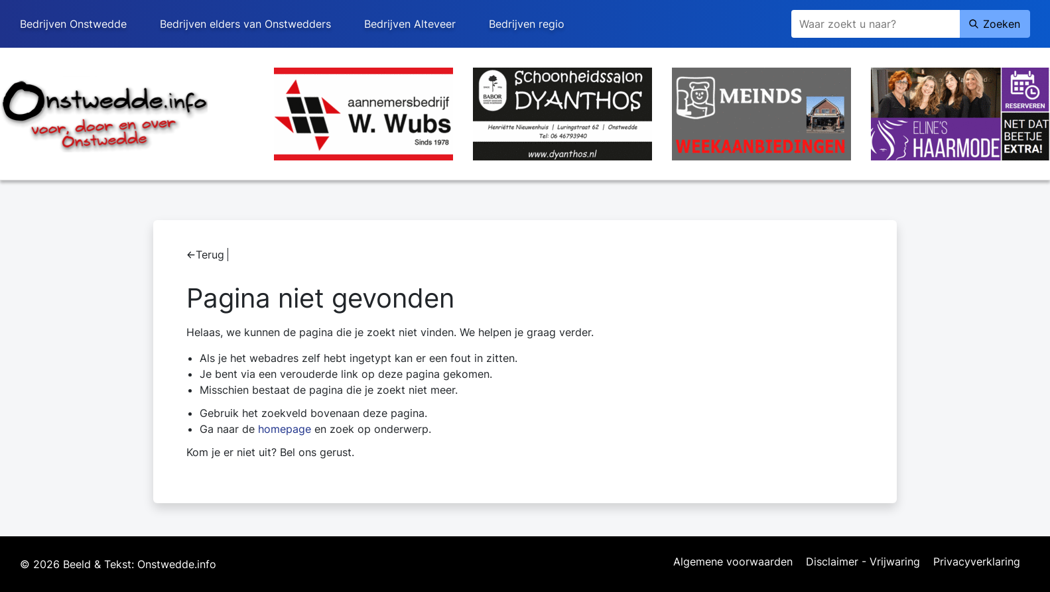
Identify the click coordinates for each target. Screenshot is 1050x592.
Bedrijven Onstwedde (73, 23)
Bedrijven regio (526, 23)
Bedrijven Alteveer (410, 23)
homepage (284, 429)
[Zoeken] (875, 24)
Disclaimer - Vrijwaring (863, 562)
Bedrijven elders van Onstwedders (245, 23)
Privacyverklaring (976, 562)
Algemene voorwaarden (733, 562)
